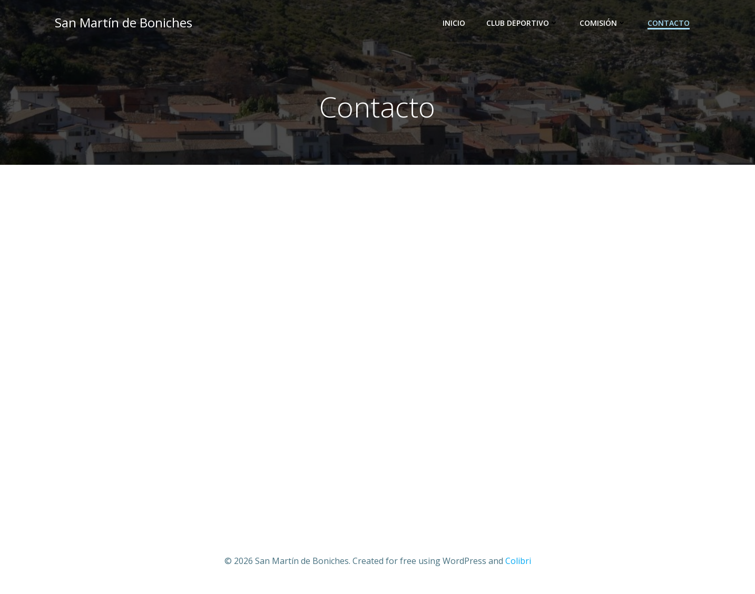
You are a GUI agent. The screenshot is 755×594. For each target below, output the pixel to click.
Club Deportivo (524, 24)
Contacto (671, 24)
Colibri (518, 563)
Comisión (605, 24)
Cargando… (377, 346)
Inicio (456, 24)
